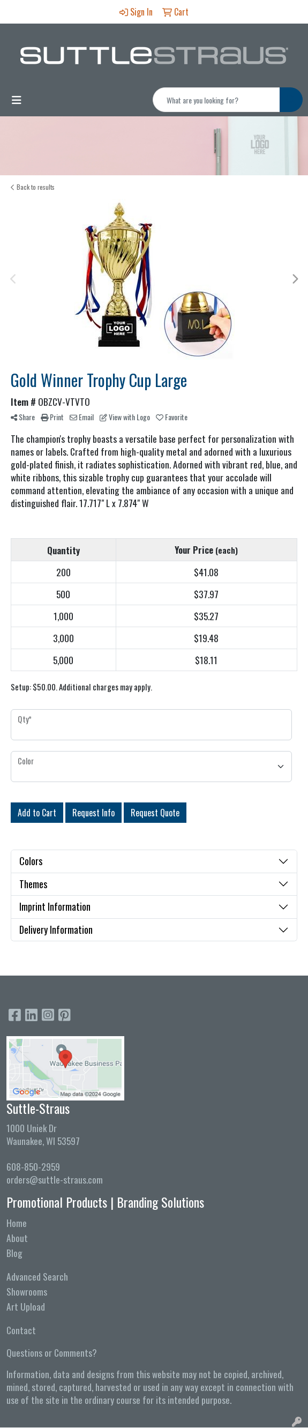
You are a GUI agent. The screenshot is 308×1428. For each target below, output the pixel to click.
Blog (14, 1253)
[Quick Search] (216, 99)
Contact (21, 1330)
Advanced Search (37, 1276)
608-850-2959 (33, 1166)
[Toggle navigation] (16, 100)
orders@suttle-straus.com (54, 1179)
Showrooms (26, 1291)
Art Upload (25, 1306)
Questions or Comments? (51, 1352)
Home (16, 1223)
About (17, 1238)
